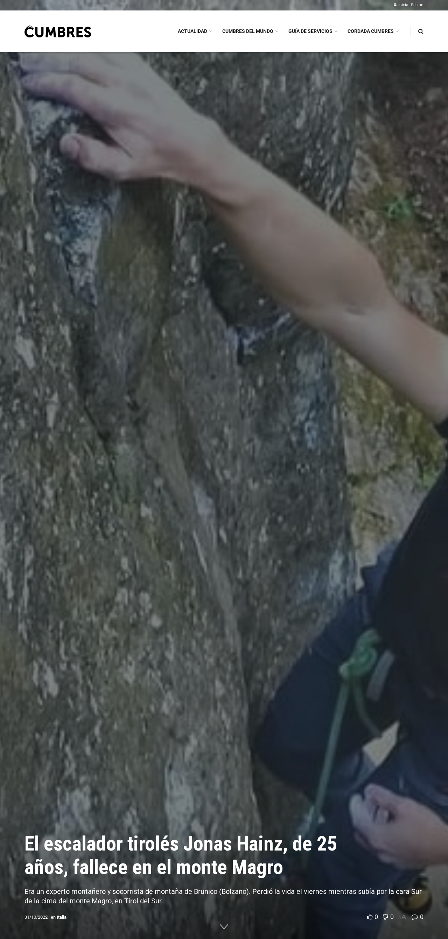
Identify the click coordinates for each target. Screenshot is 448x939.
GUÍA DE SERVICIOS (310, 31)
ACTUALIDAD (192, 31)
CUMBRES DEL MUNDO (247, 31)
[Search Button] (421, 31)
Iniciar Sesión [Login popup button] (409, 4)
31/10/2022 (36, 917)
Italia (61, 917)
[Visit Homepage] (57, 31)
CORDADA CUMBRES (371, 31)
